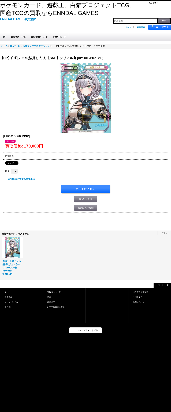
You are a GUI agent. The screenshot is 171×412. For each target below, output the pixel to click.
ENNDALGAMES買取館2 (18, 19)
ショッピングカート (13, 302)
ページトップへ (164, 285)
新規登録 (141, 27)
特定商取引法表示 (140, 292)
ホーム (7, 292)
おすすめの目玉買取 (56, 307)
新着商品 (51, 302)
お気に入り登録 (86, 207)
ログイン (127, 27)
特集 (49, 297)
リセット (165, 233)
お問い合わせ (85, 199)
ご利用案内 (137, 297)
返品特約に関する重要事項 (21, 179)
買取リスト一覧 (54, 292)
